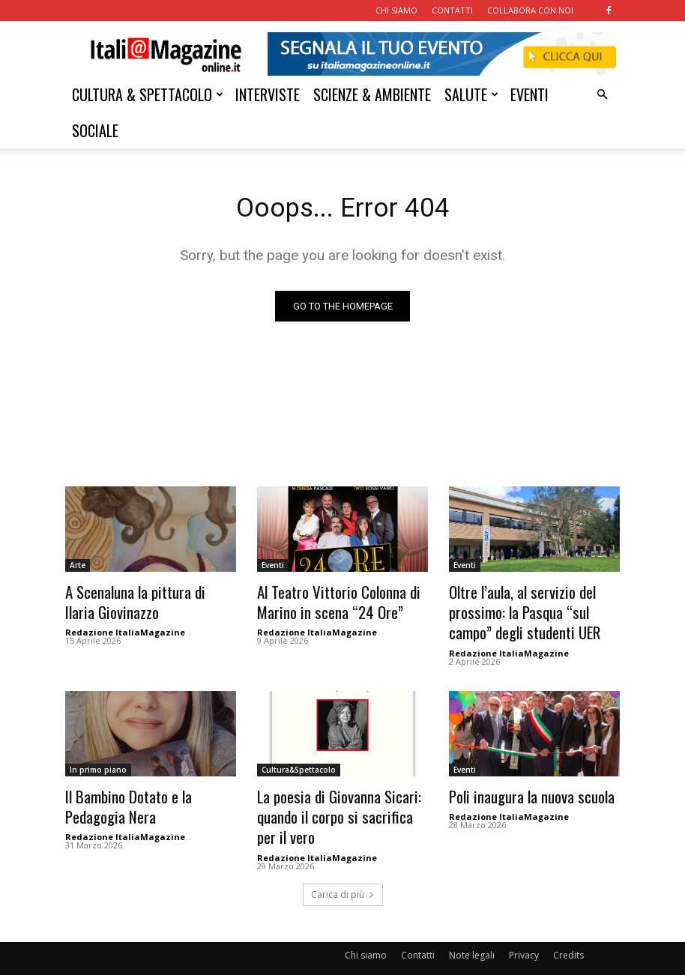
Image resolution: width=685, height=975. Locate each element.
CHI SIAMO (396, 10)
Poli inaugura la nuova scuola (521, 785)
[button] (602, 95)
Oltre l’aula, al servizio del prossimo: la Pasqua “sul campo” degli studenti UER (529, 609)
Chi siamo (366, 935)
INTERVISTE (267, 94)
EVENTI (529, 94)
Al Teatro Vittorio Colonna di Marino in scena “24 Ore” (327, 600)
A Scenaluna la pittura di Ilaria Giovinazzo (140, 600)
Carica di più (343, 874)
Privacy (524, 935)
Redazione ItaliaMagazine (125, 628)
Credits (568, 935)
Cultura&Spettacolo (299, 761)
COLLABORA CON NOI (530, 10)
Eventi (273, 568)
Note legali (472, 935)
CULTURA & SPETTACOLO (147, 94)
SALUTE (471, 94)
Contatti (418, 935)
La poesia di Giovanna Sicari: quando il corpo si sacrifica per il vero (338, 802)
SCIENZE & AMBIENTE (372, 94)
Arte (77, 568)
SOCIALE (95, 130)
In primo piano (98, 761)
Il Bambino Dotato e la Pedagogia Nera (147, 794)
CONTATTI (452, 10)
